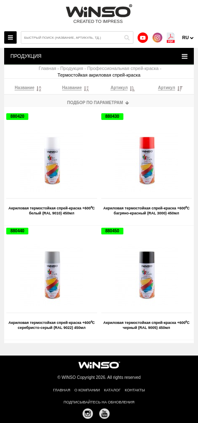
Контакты (135, 390)
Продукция (71, 68)
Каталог (112, 390)
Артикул (119, 88)
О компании (87, 390)
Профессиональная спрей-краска (122, 68)
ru (185, 37)
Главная (47, 68)
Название (24, 88)
